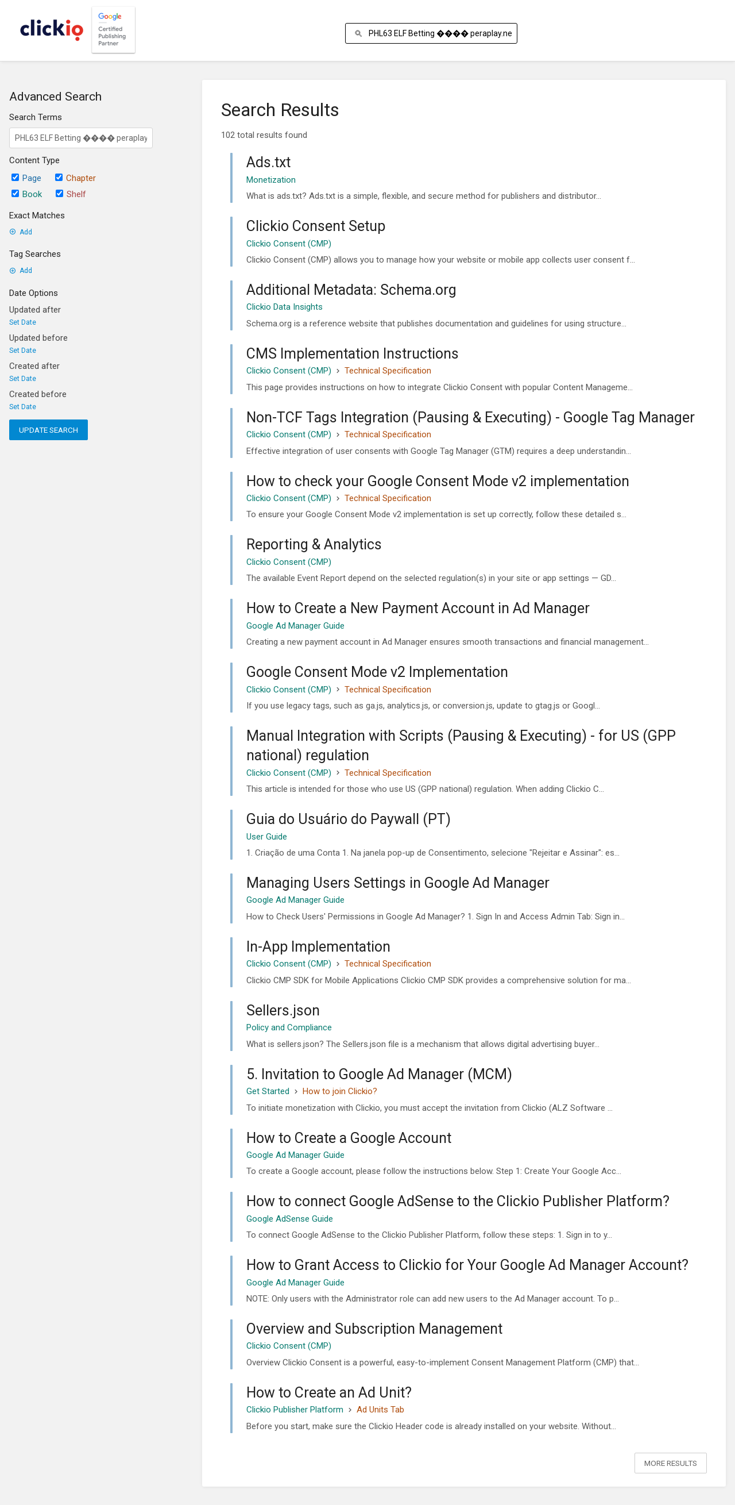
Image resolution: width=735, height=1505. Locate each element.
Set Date (22, 322)
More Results (670, 1463)
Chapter (75, 178)
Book (26, 194)
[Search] (360, 33)
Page (26, 178)
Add (20, 232)
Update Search (48, 429)
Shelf (71, 194)
